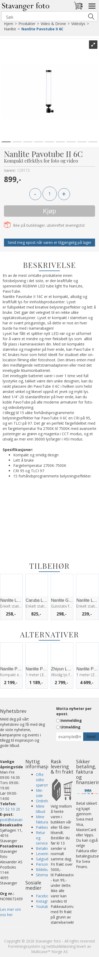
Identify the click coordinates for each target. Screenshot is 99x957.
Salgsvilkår (45, 858)
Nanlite (10, 28)
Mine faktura (42, 819)
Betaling (43, 848)
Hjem (8, 23)
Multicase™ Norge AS (49, 951)
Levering (43, 853)
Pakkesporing (47, 827)
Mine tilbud (40, 809)
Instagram (44, 901)
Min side (39, 793)
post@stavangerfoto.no (20, 819)
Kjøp (49, 211)
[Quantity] (50, 194)
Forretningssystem (24, 946)
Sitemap (43, 874)
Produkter (26, 23)
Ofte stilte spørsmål (44, 780)
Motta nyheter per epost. (74, 711)
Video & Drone (53, 23)
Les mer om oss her (10, 912)
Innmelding (71, 720)
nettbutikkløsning (61, 946)
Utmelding (70, 726)
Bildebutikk (45, 869)
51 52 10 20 (10, 809)
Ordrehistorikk (48, 800)
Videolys (78, 23)
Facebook (44, 895)
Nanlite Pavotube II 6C (42, 28)
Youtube (43, 906)
